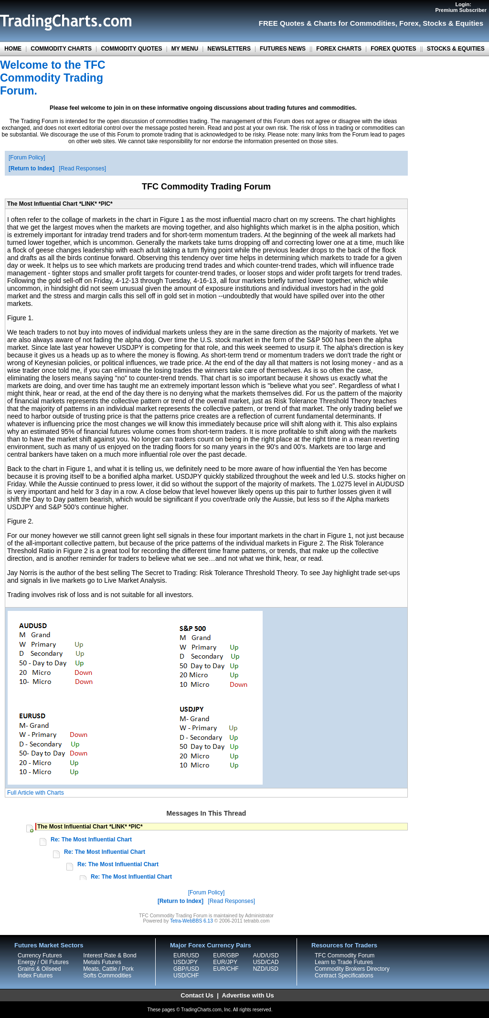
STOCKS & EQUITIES (456, 48)
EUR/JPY (225, 962)
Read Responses (83, 168)
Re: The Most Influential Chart (91, 839)
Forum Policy (26, 157)
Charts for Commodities (354, 23)
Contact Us (197, 995)
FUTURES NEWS (283, 48)
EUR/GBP (226, 955)
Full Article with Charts (35, 792)
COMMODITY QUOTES (131, 48)
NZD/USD (265, 969)
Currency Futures (40, 955)
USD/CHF (186, 975)
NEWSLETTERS (229, 48)
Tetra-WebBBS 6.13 (191, 921)
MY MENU (184, 48)
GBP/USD (186, 969)
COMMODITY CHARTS (61, 48)
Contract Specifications (344, 975)
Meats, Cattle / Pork (108, 969)
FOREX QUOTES (393, 48)
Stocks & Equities (453, 23)
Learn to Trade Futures (344, 962)
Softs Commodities (107, 975)
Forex (409, 23)
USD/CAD (266, 962)
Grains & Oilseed (39, 969)
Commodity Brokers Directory (352, 969)
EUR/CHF (225, 969)
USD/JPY (185, 962)
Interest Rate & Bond (109, 955)
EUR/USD (186, 955)
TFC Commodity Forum (344, 955)
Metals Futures (102, 962)
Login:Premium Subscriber (461, 7)
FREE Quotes (282, 23)
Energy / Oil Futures (43, 962)
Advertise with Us (248, 995)
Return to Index (32, 168)
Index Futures (35, 975)
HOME (12, 48)
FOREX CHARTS (338, 48)
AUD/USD (266, 955)
